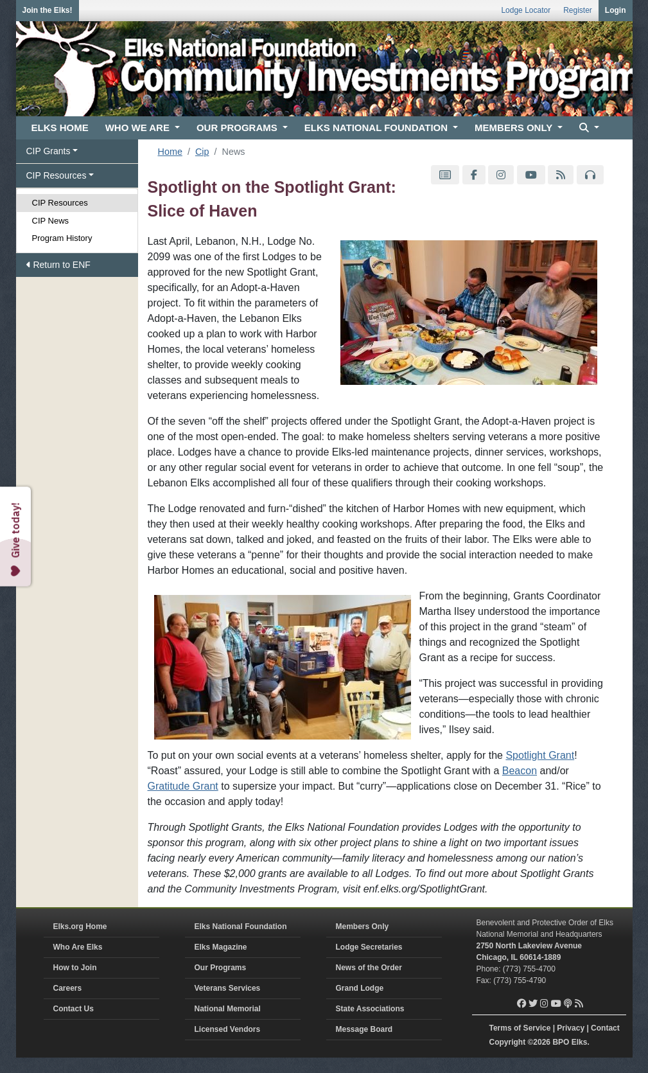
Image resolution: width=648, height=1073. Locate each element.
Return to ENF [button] (58, 265)
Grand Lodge (360, 988)
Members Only (362, 926)
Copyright (507, 1042)
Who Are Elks (78, 947)
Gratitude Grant (183, 786)
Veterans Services (228, 988)
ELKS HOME (60, 127)
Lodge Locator (525, 10)
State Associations (370, 1008)
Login (615, 10)
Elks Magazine (221, 947)
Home (170, 151)
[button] (587, 128)
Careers (67, 988)
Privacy (570, 1028)
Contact (605, 1028)
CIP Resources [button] (56, 175)
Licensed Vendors (228, 1029)
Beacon (519, 770)
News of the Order (369, 967)
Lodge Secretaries (369, 947)
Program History (62, 238)
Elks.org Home (80, 926)
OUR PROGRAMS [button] (238, 127)
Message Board (364, 1029)
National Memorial (228, 1008)
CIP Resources (60, 203)
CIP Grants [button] (48, 151)
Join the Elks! (47, 10)
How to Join (75, 967)
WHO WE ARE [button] (138, 127)
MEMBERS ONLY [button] (515, 127)
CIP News (50, 221)
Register (577, 10)
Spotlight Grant (539, 755)
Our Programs (221, 967)
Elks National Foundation (241, 926)
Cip (202, 151)
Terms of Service (520, 1028)
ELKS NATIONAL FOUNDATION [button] (377, 127)
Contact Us (73, 1008)
